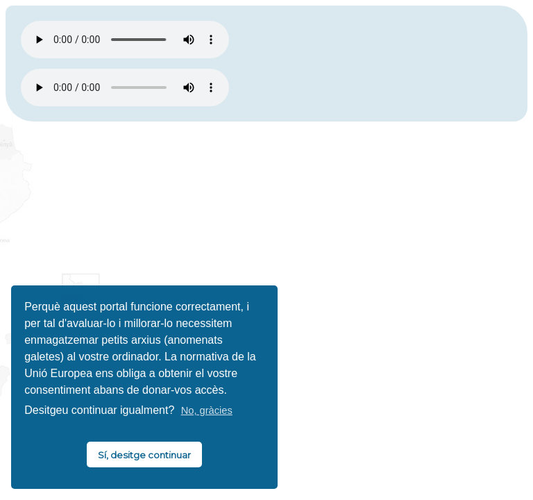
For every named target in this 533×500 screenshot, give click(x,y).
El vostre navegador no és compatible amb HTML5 (125, 39)
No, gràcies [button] (206, 410)
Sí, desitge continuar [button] (144, 454)
